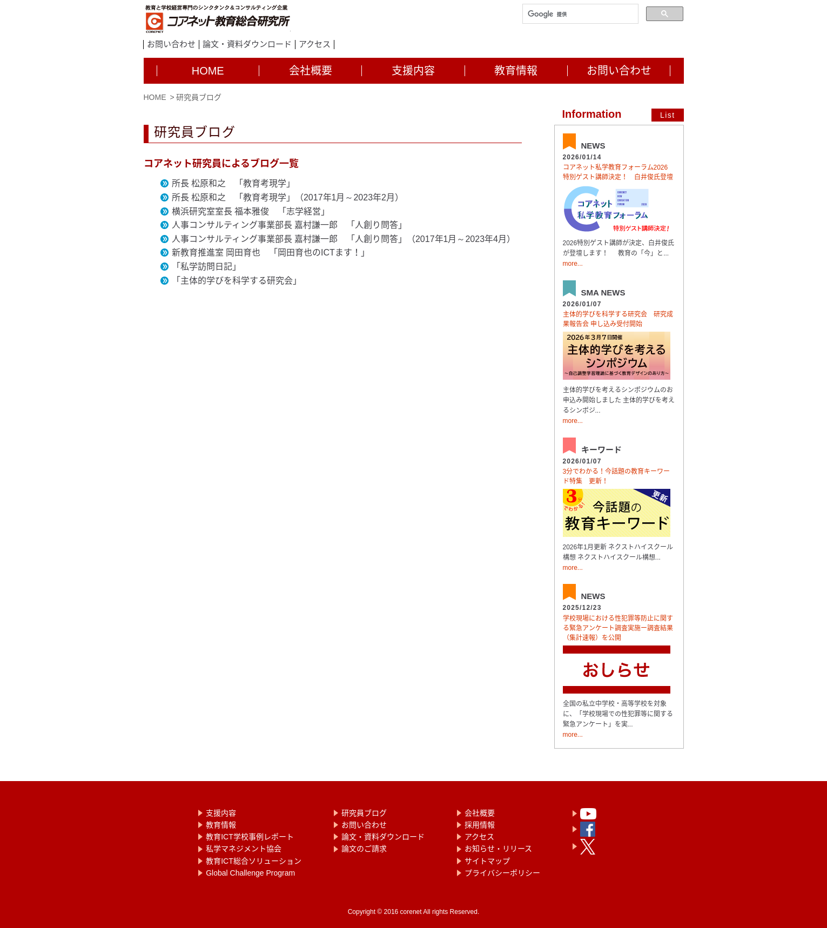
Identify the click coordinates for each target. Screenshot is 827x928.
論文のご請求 (364, 848)
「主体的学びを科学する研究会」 (236, 280)
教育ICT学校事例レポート (250, 836)
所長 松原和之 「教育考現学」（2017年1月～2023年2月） (288, 197)
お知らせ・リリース (498, 848)
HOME (155, 97)
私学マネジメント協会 (243, 848)
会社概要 (480, 813)
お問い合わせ (171, 44)
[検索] (579, 14)
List (667, 115)
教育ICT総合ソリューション (253, 861)
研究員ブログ (364, 813)
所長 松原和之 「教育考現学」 (233, 183)
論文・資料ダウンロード (247, 44)
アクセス (315, 44)
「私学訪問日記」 (206, 266)
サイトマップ (487, 861)
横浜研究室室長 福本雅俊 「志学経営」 (251, 211)
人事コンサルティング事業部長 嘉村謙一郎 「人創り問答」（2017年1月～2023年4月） (343, 239)
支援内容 (221, 813)
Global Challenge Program (250, 873)
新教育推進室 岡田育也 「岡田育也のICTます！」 (270, 252)
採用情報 (480, 825)
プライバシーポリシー (502, 873)
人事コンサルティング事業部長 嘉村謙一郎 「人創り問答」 (289, 225)
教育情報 (221, 825)
